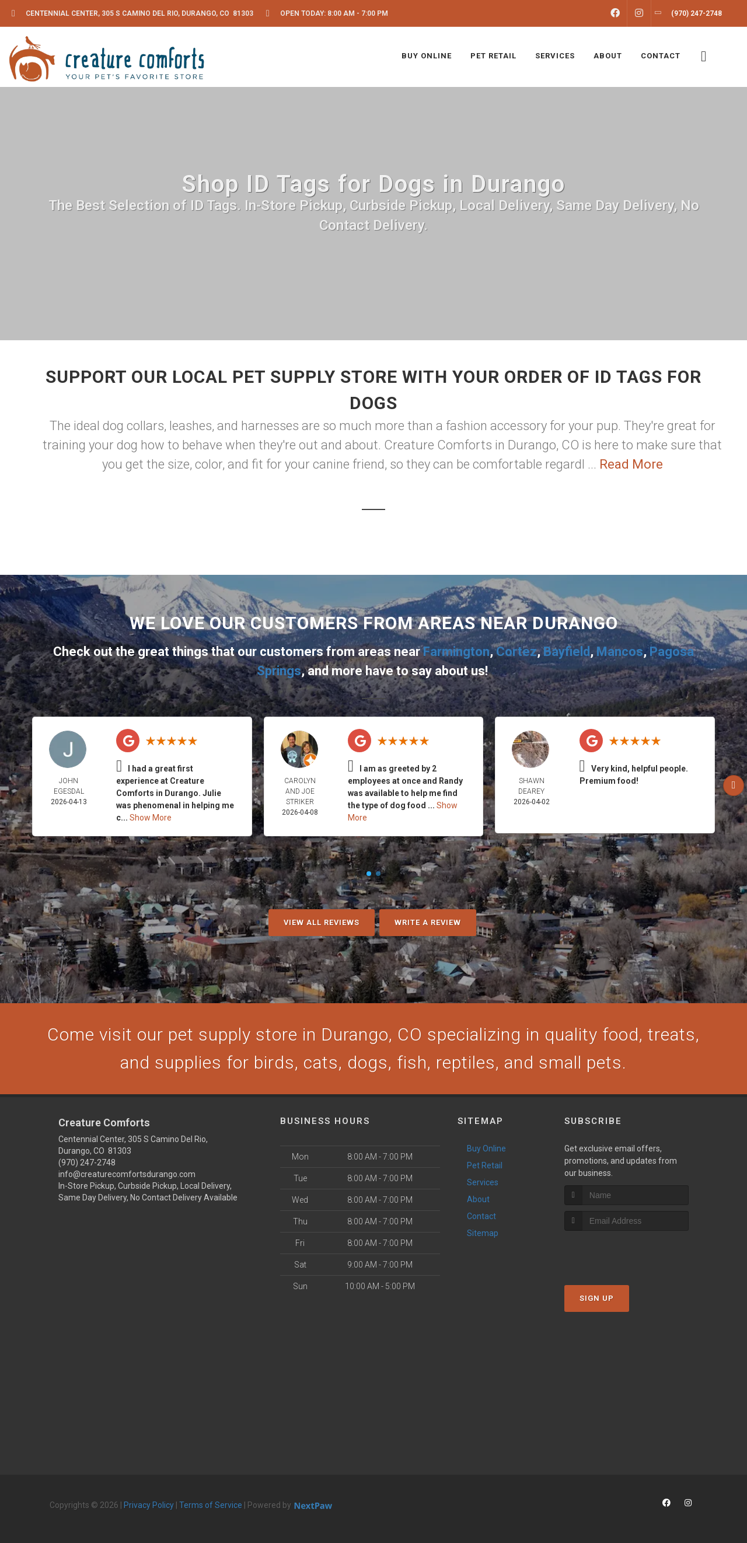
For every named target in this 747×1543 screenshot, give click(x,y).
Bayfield (566, 651)
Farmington (456, 651)
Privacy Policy (149, 1505)
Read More (631, 464)
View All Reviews (321, 922)
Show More (151, 817)
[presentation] (626, 1253)
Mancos (619, 651)
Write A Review (428, 922)
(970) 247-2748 (87, 1162)
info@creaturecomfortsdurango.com (127, 1174)
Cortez (516, 651)
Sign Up (597, 1298)
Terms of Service (210, 1505)
